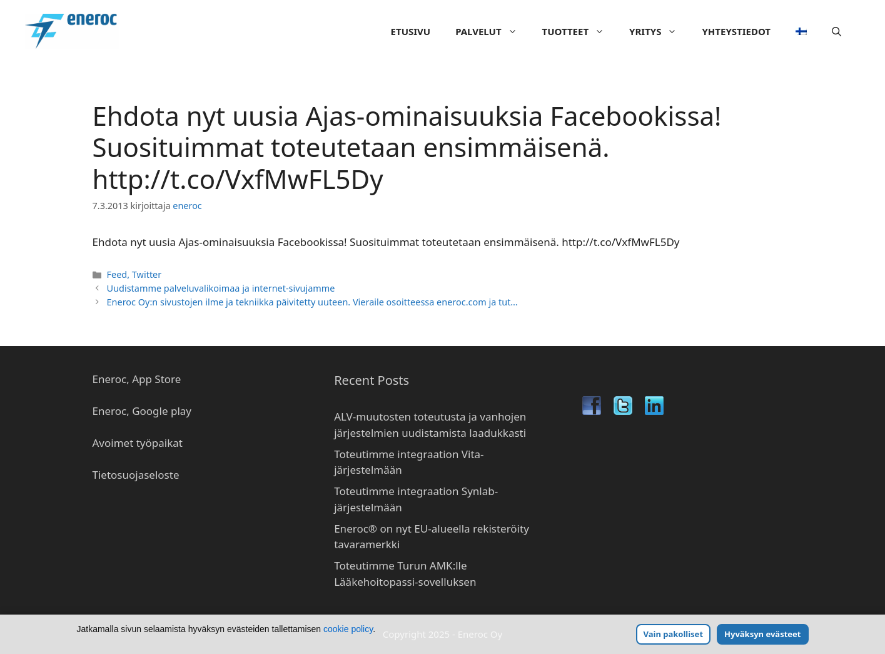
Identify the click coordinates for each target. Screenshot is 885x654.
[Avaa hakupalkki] (836, 31)
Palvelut (492, 31)
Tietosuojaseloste (136, 475)
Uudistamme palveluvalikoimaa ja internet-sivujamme (221, 288)
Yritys (659, 31)
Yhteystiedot (736, 31)
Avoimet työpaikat (138, 443)
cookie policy (348, 629)
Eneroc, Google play (142, 411)
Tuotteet (579, 31)
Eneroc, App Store (137, 379)
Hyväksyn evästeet (762, 634)
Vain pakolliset (673, 634)
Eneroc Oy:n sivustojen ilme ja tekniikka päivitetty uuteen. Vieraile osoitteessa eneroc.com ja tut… (312, 302)
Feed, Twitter (134, 274)
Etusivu (411, 31)
